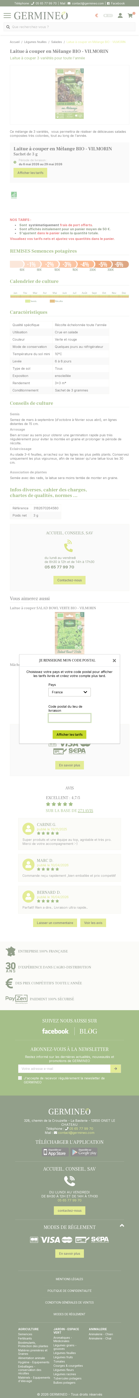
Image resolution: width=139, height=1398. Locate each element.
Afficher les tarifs (69, 734)
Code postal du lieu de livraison (65, 708)
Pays (52, 685)
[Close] (114, 660)
